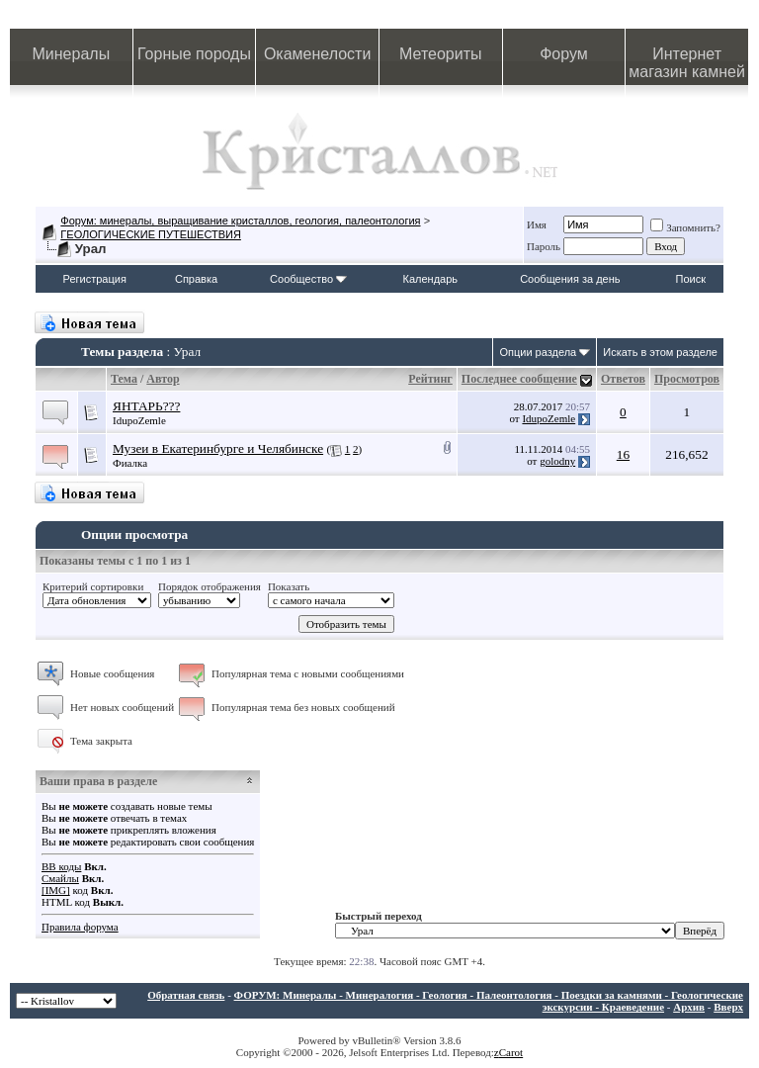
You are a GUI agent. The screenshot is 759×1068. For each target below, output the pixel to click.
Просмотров (686, 379)
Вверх (728, 1007)
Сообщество (308, 279)
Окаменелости (317, 53)
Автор (162, 379)
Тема (124, 379)
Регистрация (94, 279)
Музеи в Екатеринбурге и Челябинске (218, 448)
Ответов (623, 379)
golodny (557, 461)
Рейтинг (430, 379)
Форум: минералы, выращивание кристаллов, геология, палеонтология (240, 220)
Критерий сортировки (92, 586)
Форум (564, 53)
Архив (689, 1007)
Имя (537, 224)
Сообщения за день (570, 279)
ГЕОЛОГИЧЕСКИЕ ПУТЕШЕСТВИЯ (150, 234)
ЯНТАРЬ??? (146, 406)
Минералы (72, 53)
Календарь (431, 279)
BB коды (61, 866)
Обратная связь (185, 995)
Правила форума (80, 927)
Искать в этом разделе (660, 352)
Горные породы (194, 53)
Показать (288, 586)
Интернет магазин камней (687, 62)
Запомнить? (685, 227)
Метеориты (440, 53)
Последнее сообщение (519, 379)
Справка (196, 279)
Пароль (543, 246)
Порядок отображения (209, 586)
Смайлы (60, 878)
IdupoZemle (139, 420)
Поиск (691, 279)
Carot (511, 1052)
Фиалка (130, 463)
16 (623, 454)
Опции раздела (537, 352)
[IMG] (56, 890)
